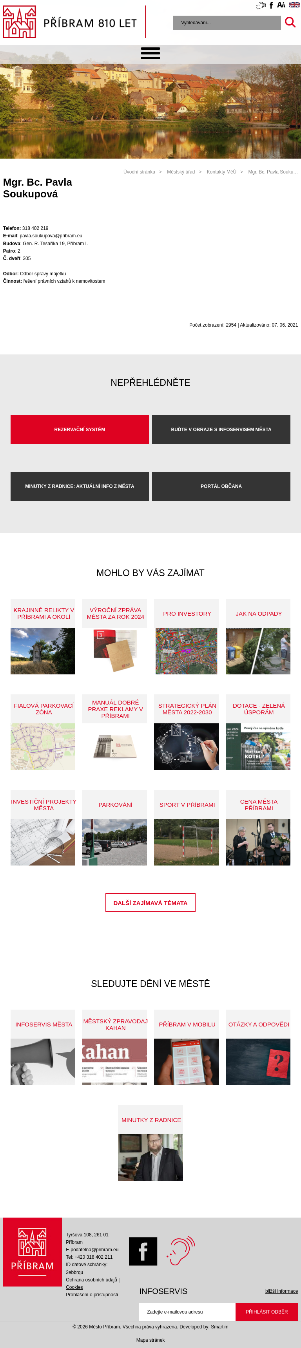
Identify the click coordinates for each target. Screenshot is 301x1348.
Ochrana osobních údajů (91, 1280)
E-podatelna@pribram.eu (92, 1249)
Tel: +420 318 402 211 (89, 1257)
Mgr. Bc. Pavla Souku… (273, 172)
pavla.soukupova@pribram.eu (51, 236)
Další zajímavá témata (150, 903)
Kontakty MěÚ (221, 172)
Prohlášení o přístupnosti (92, 1294)
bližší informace (281, 1291)
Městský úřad (181, 172)
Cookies (74, 1287)
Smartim (219, 1327)
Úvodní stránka (139, 172)
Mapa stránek (150, 1340)
